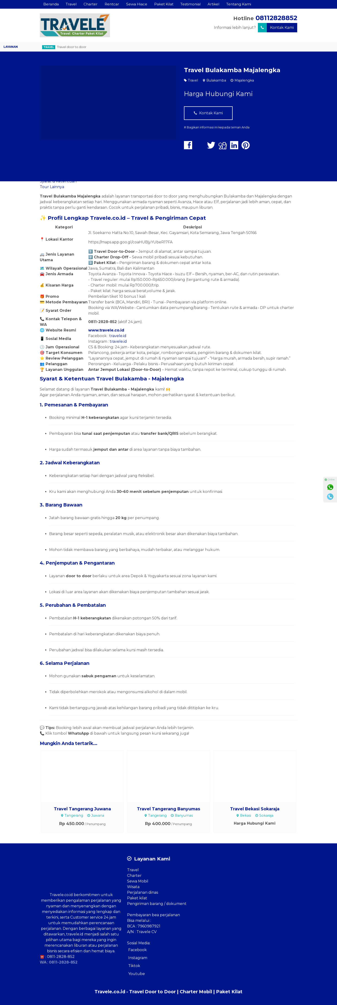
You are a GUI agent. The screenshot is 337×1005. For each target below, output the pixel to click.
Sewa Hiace (136, 4)
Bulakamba (216, 80)
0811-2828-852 (61, 956)
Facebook (137, 950)
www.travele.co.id (106, 330)
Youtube (136, 974)
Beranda (51, 4)
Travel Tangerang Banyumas (168, 808)
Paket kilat (137, 898)
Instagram (137, 958)
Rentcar (112, 4)
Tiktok (134, 966)
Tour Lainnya (52, 187)
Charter (91, 4)
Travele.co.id (61, 895)
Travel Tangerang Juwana (82, 808)
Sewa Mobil (137, 881)
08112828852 (276, 18)
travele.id (117, 336)
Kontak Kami (276, 27)
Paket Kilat (163, 4)
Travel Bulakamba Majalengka (232, 70)
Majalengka (244, 80)
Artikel (213, 4)
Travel (71, 4)
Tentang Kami (238, 4)
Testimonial (190, 4)
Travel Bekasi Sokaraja (254, 808)
